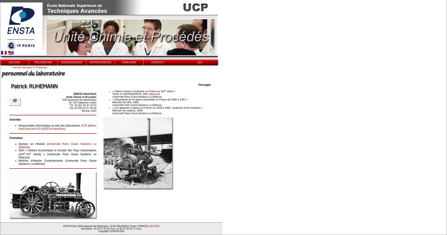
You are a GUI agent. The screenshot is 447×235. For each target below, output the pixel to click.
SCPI (84, 125)
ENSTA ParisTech (53, 128)
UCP (38, 128)
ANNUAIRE (129, 62)
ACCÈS (154, 226)
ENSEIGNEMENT (72, 62)
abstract (154, 94)
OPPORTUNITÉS (100, 62)
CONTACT (157, 62)
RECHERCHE (43, 62)
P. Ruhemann (41, 67)
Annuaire (27, 67)
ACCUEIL (15, 62)
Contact (138, 228)
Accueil (17, 67)
